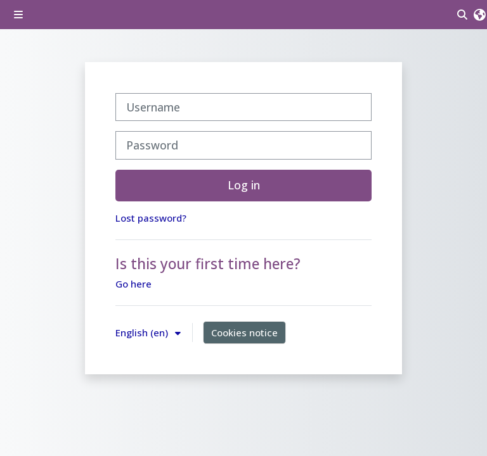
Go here (133, 283)
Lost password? (150, 218)
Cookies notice (244, 332)
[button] (479, 14)
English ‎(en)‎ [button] (143, 332)
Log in (244, 185)
